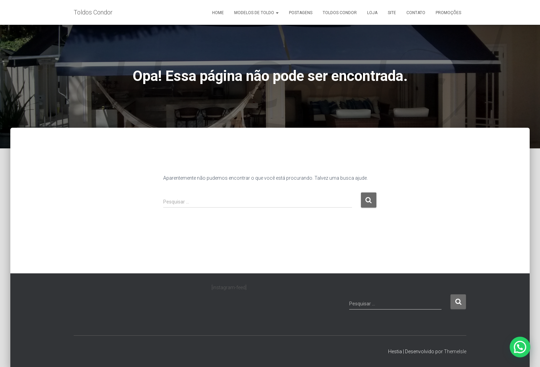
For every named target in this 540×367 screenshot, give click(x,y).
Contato (415, 12)
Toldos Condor (340, 12)
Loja (372, 12)
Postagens (300, 12)
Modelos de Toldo (256, 12)
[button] (520, 347)
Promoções (448, 12)
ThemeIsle (455, 351)
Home (218, 12)
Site (392, 12)
